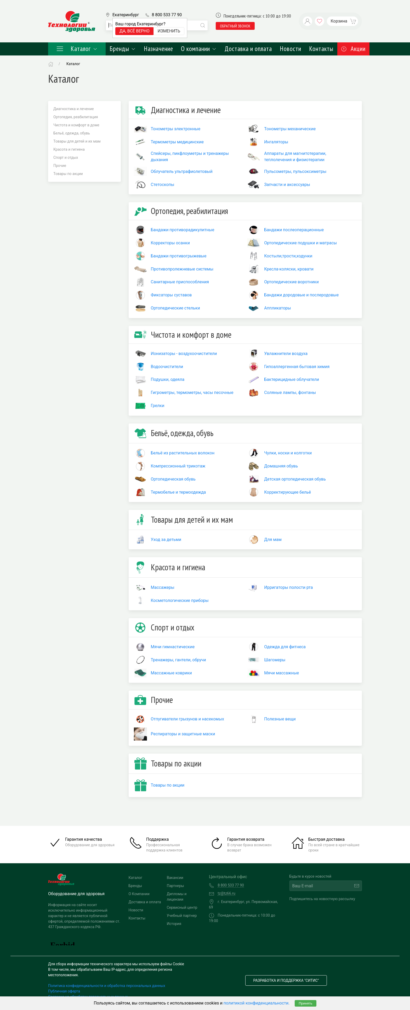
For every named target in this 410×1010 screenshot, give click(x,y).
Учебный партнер (182, 915)
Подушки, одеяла (168, 379)
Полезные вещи (279, 718)
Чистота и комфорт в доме (76, 125)
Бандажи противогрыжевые (179, 255)
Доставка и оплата (248, 48)
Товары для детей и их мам (77, 141)
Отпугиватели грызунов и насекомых (187, 718)
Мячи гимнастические (173, 646)
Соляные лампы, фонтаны (290, 392)
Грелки (157, 405)
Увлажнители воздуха (286, 353)
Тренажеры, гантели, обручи (178, 659)
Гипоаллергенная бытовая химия (296, 366)
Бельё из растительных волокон (183, 452)
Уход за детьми (166, 539)
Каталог (77, 48)
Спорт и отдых (65, 157)
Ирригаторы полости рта (288, 587)
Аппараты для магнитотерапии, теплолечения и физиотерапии (295, 156)
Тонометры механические (290, 128)
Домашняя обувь (281, 466)
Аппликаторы (277, 308)
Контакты (321, 48)
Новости (290, 48)
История (174, 924)
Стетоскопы (162, 184)
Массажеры (162, 587)
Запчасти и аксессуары (287, 184)
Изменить (169, 31)
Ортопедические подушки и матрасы (300, 242)
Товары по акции (68, 174)
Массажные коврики (171, 672)
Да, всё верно (134, 31)
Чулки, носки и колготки (288, 452)
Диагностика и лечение (73, 109)
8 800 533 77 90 (167, 14)
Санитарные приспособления (180, 281)
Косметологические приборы (180, 600)
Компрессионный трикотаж (178, 466)
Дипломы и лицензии (177, 896)
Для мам (273, 539)
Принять (305, 1003)
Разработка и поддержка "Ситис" (286, 980)
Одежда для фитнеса (285, 646)
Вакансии (175, 878)
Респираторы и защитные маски (183, 733)
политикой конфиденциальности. (257, 1003)
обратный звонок (235, 26)
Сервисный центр (182, 907)
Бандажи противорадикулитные (182, 229)
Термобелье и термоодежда (178, 492)
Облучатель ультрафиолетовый (182, 171)
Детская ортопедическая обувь (295, 479)
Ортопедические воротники (291, 281)
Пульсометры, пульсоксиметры (295, 171)
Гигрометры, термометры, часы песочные (192, 392)
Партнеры (175, 886)
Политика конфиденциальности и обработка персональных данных (106, 986)
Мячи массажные (281, 672)
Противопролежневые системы (182, 269)
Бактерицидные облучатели (291, 379)
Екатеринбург (125, 14)
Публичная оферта (64, 991)
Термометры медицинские (177, 141)
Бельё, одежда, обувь (71, 133)
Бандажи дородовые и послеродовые (301, 294)
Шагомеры (274, 659)
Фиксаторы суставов (171, 294)
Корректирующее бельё (287, 492)
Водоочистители (167, 366)
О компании (199, 48)
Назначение (158, 48)
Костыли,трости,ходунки (288, 255)
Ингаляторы (276, 141)
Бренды (123, 48)
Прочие (59, 165)
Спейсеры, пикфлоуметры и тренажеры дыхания (190, 156)
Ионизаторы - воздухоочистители (184, 353)
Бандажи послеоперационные (294, 229)
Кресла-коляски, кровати (289, 269)
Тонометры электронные (176, 128)
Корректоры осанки (170, 242)
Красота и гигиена (69, 149)
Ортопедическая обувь (173, 479)
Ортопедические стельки (175, 308)
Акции (353, 48)
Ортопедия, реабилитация (75, 117)
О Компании (139, 894)
